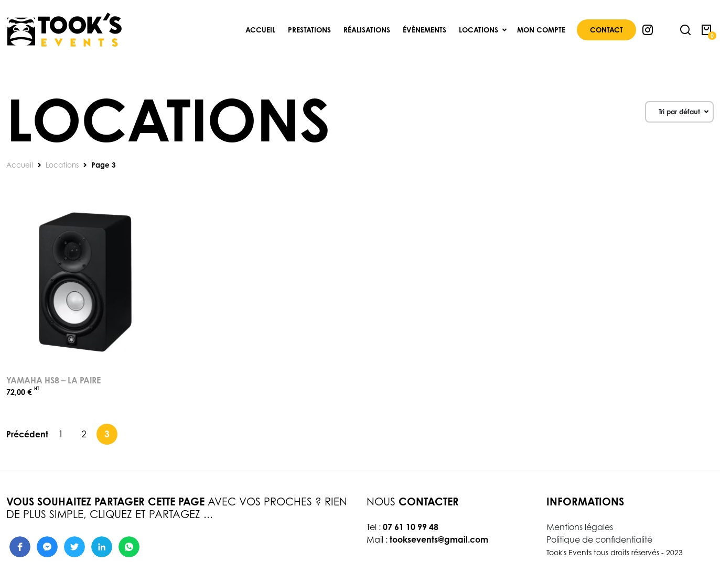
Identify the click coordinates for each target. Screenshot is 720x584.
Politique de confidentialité (599, 539)
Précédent (27, 434)
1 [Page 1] (60, 433)
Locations (62, 164)
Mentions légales (579, 527)
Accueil (19, 164)
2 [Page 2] (84, 433)
